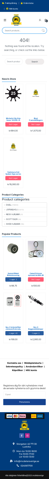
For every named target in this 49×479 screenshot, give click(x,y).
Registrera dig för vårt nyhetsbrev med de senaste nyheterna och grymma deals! (24, 387)
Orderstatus (27, 3)
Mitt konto (12, 9)
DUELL (6, 205)
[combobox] (20, 30)
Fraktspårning (9, 3)
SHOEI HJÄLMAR (11, 224)
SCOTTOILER (9, 219)
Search (43, 30)
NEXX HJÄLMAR (11, 214)
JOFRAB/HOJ (9, 209)
